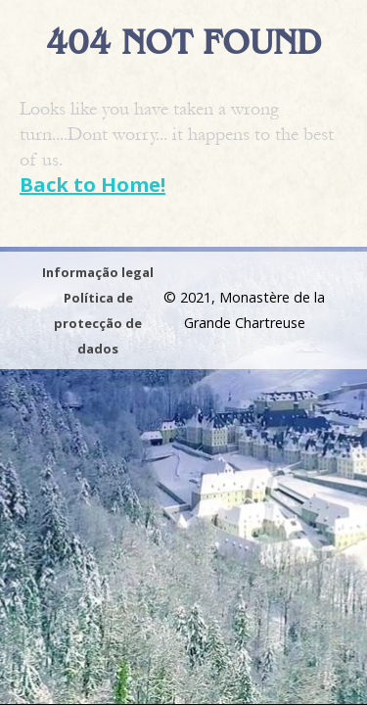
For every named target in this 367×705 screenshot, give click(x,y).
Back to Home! (92, 184)
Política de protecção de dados (98, 323)
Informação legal (98, 272)
